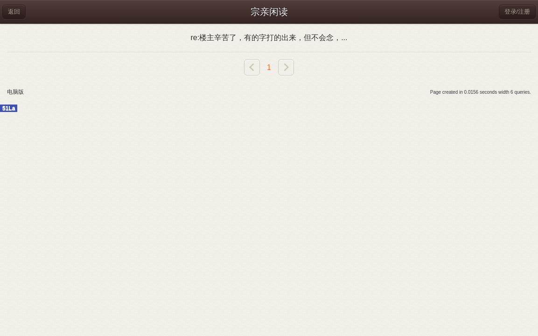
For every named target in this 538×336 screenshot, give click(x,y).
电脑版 (15, 92)
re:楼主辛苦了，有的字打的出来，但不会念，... (268, 38)
